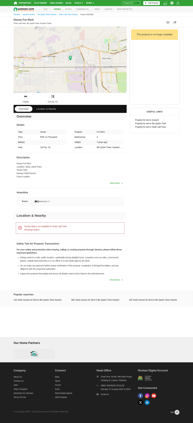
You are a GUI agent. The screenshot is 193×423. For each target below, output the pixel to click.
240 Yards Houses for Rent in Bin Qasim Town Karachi (153, 300)
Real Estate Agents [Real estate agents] (63, 393)
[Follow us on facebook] (141, 398)
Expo (57, 389)
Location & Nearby (46, 109)
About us (18, 377)
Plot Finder (40, 3)
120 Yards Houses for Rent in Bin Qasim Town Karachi (38, 300)
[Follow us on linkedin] (148, 405)
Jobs (16, 385)
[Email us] (117, 395)
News (57, 381)
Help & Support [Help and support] (20, 389)
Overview (24, 109)
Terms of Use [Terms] (20, 397)
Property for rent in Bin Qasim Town (150, 123)
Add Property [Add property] (61, 397)
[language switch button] (165, 3)
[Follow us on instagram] (148, 398)
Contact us (19, 381)
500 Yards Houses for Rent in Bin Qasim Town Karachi (95, 300)
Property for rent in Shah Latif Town (150, 127)
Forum (58, 385)
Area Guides (56, 3)
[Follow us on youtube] (154, 398)
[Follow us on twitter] (141, 405)
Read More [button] (116, 183)
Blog (68, 3)
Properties (25, 3)
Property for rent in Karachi (147, 120)
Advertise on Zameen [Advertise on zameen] (23, 393)
